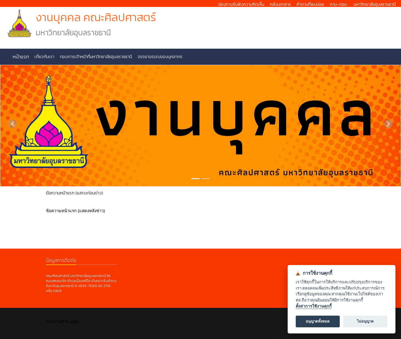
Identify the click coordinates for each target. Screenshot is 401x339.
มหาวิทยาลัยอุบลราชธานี (375, 4)
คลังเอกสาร (280, 4)
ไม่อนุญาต (365, 321)
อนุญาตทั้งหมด (318, 321)
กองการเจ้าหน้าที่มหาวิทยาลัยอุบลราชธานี (95, 56)
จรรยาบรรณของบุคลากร (159, 56)
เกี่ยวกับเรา (43, 56)
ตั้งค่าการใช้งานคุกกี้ (314, 306)
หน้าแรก (21, 56)
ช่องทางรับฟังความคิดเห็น (241, 4)
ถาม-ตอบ (338, 4)
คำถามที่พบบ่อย (310, 4)
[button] (12, 124)
